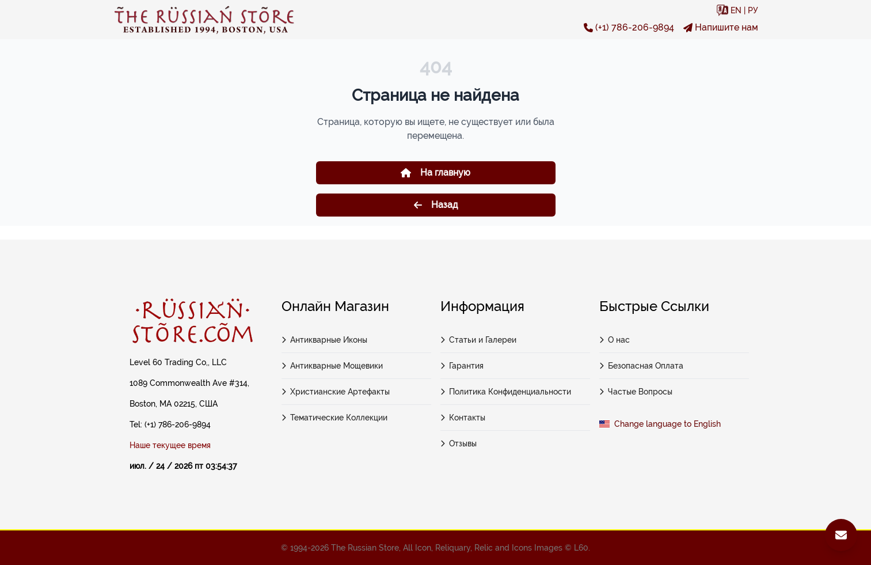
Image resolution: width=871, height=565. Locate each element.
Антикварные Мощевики (332, 365)
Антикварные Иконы (325, 339)
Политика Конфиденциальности (506, 391)
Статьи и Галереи (478, 339)
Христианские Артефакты (336, 391)
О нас (614, 339)
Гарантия (462, 365)
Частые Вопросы (636, 391)
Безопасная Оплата (641, 365)
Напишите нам (720, 27)
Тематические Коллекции (335, 417)
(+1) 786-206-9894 (629, 27)
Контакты (463, 417)
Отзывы (458, 443)
